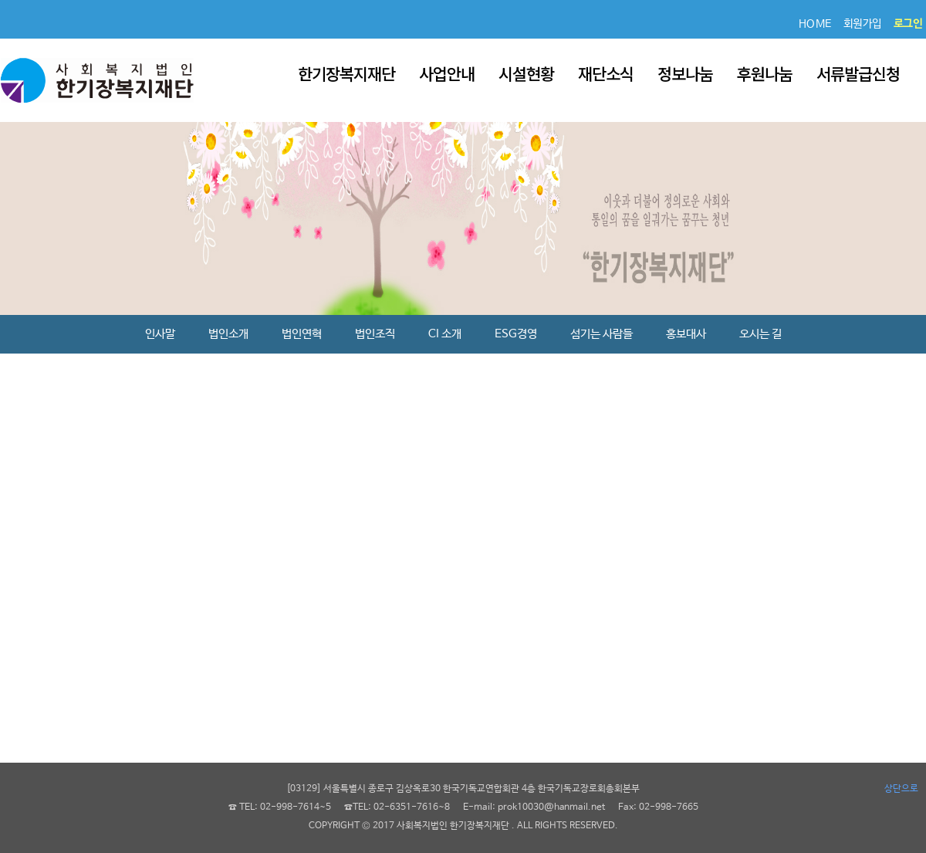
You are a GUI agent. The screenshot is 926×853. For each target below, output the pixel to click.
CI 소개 (444, 333)
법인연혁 (302, 333)
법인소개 (228, 333)
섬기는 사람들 (601, 333)
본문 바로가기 (0, 0)
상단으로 (901, 789)
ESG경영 (516, 333)
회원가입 (862, 24)
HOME (815, 24)
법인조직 (375, 333)
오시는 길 (760, 333)
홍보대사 (686, 333)
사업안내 (447, 73)
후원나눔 (765, 73)
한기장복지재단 (346, 73)
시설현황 (526, 73)
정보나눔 (685, 73)
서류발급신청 (858, 73)
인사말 (160, 333)
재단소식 (606, 73)
